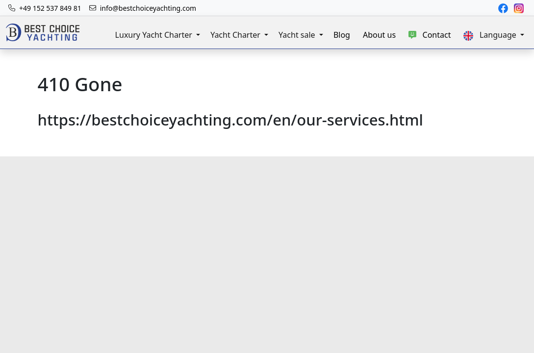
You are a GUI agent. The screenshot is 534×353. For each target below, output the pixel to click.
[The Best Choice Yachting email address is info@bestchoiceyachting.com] (143, 8)
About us (379, 34)
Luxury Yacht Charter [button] (154, 34)
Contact (429, 34)
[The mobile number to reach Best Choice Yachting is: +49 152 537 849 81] (44, 8)
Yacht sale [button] (298, 34)
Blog (341, 34)
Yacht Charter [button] (236, 34)
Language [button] (490, 35)
